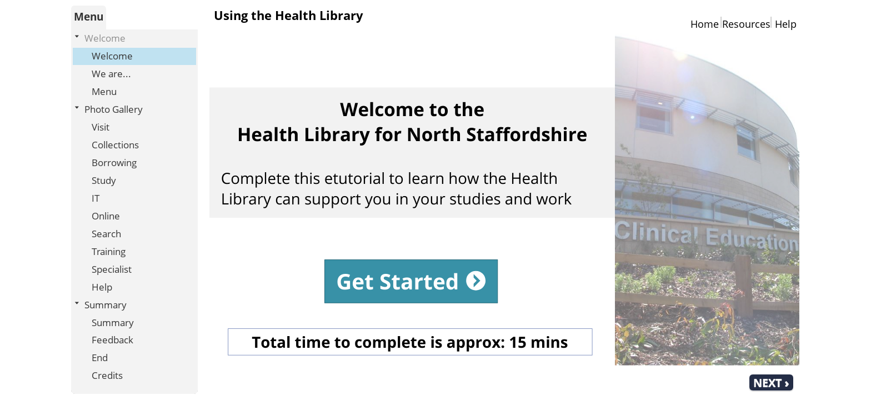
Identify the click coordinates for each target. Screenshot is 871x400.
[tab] (88, 17)
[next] (771, 382)
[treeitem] (134, 65)
